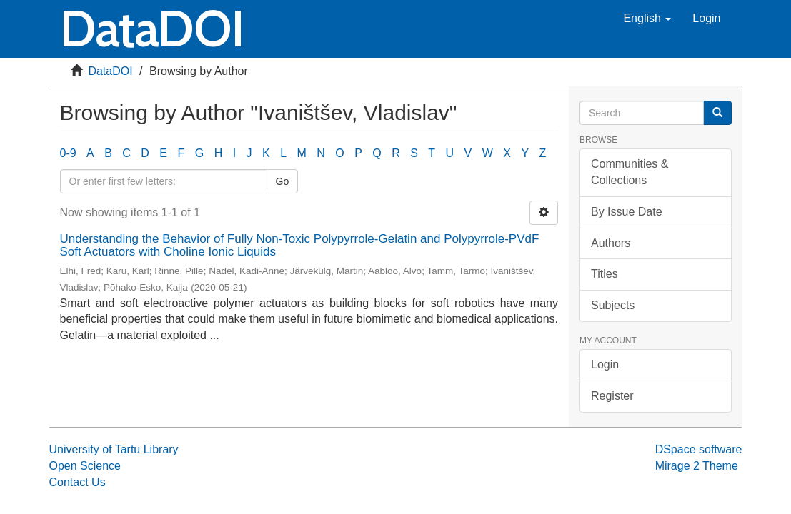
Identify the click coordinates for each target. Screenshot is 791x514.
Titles (604, 274)
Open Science (85, 466)
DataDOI (110, 71)
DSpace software (698, 449)
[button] (647, 18)
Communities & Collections (629, 172)
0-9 (68, 153)
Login (605, 364)
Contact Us (77, 482)
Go (282, 181)
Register (612, 396)
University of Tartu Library (114, 449)
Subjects (613, 305)
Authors (610, 243)
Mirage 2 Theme (696, 466)
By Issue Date (626, 212)
